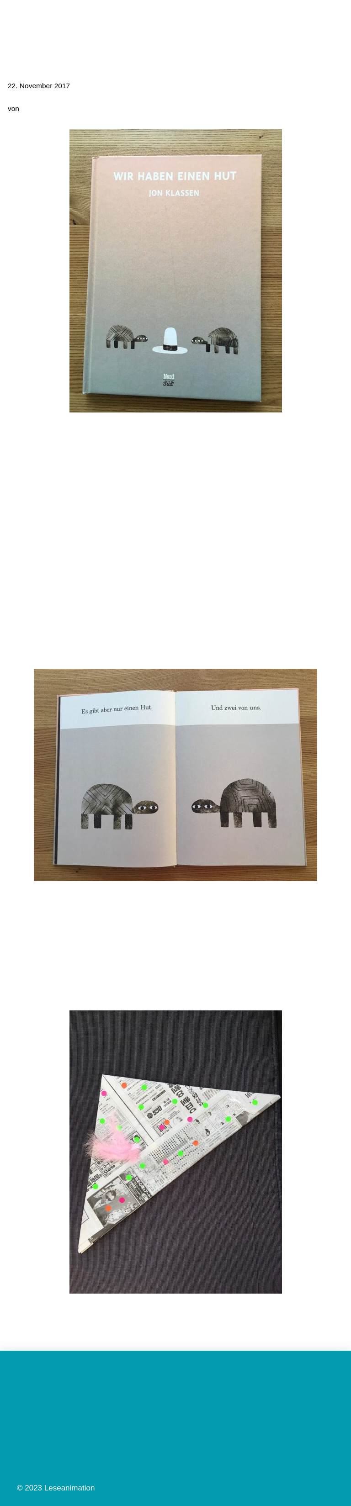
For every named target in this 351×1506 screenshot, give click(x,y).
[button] (335, 19)
